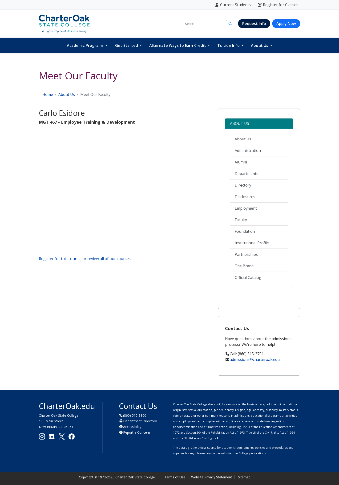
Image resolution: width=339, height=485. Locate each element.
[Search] (203, 23)
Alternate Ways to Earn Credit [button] (178, 45)
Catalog (184, 448)
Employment (246, 208)
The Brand (244, 266)
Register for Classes (277, 4)
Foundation (245, 231)
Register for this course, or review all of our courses (85, 258)
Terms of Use (174, 477)
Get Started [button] (127, 45)
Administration (248, 150)
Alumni (241, 162)
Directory (243, 185)
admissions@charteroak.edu (255, 359)
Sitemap (244, 477)
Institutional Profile (252, 242)
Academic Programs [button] (86, 45)
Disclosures (245, 196)
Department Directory (140, 421)
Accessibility (132, 426)
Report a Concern (136, 432)
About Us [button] (260, 45)
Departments (246, 173)
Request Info (254, 23)
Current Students (232, 4)
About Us (243, 139)
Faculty (241, 219)
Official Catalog (248, 277)
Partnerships (246, 254)
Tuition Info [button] (229, 45)
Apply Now (286, 23)
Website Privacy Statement (211, 477)
